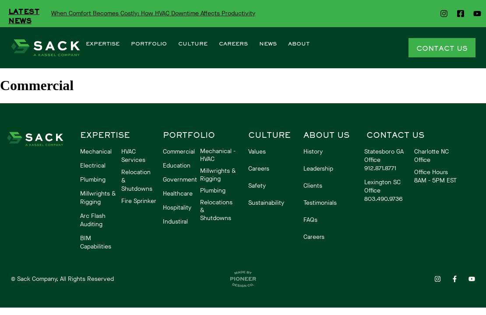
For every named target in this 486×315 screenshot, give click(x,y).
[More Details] (45, 48)
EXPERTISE (103, 43)
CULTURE (193, 43)
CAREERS (233, 43)
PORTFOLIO (149, 43)
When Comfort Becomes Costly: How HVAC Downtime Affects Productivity (153, 13)
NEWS (268, 43)
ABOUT (299, 43)
